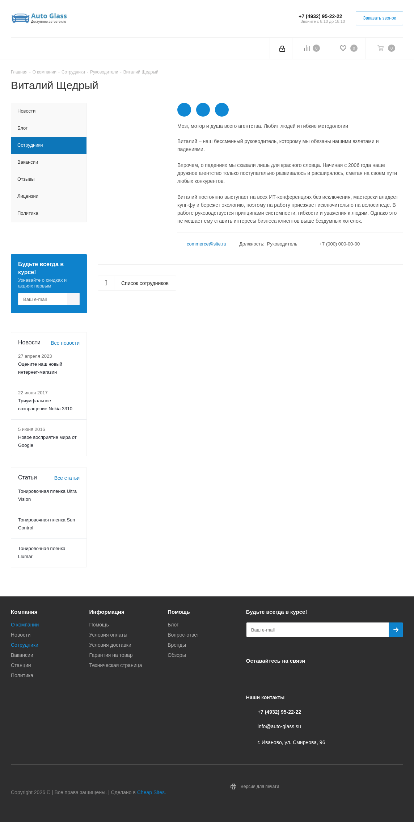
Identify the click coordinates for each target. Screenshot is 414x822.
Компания (24, 612)
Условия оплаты (108, 635)
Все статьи (67, 478)
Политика (22, 675)
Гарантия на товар (111, 655)
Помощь (99, 625)
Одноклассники (289, 677)
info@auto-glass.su (279, 726)
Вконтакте (253, 677)
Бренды (177, 645)
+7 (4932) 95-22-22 (320, 16)
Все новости (65, 343)
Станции (21, 665)
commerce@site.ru (206, 244)
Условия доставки (110, 645)
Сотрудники (24, 645)
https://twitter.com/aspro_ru (184, 110)
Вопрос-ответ (183, 635)
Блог (173, 625)
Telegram (271, 677)
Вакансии (22, 655)
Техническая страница (115, 665)
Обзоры (177, 655)
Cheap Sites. (151, 792)
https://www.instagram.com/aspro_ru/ (222, 110)
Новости (20, 635)
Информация (106, 612)
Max (307, 677)
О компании (25, 625)
